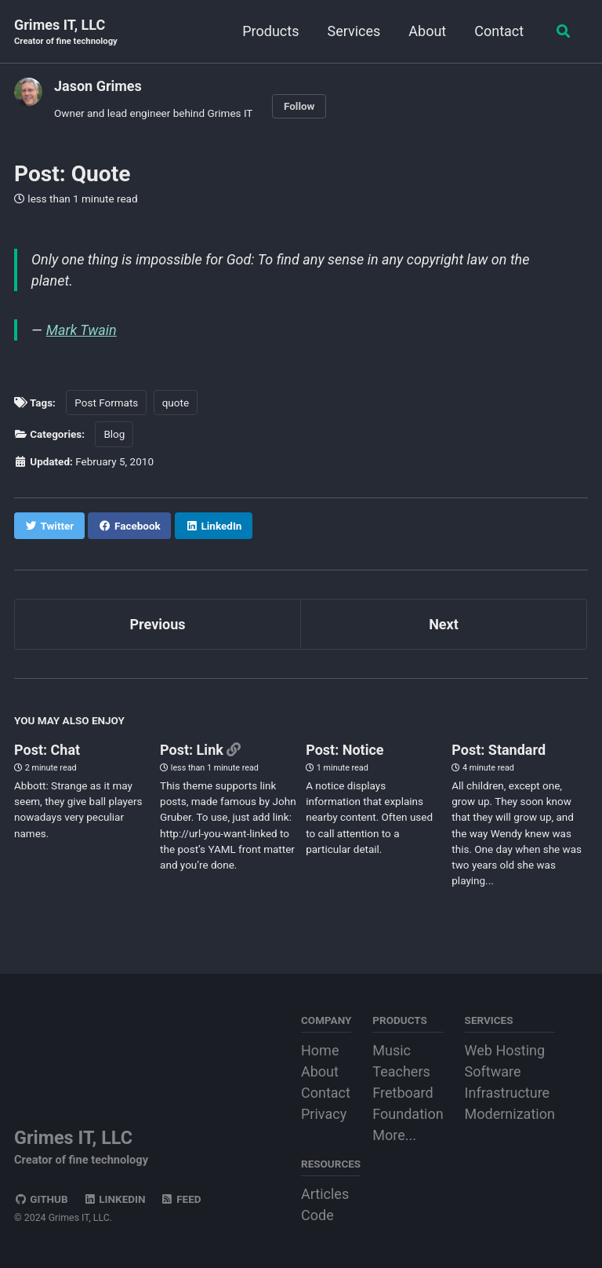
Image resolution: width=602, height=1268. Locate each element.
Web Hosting (505, 1050)
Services (352, 31)
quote (175, 402)
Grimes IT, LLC (66, 32)
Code (317, 1215)
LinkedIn (114, 1199)
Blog (114, 434)
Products (269, 31)
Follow (299, 106)
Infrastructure (507, 1092)
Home (320, 1050)
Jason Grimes (98, 86)
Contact (497, 31)
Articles (325, 1194)
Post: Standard (499, 749)
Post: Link (193, 749)
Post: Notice (344, 749)
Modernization (510, 1114)
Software (493, 1071)
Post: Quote (72, 174)
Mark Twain (81, 330)
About (425, 31)
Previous (158, 624)
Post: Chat (47, 749)
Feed (181, 1199)
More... (394, 1135)
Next (444, 624)
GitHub (41, 1199)
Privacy (323, 1114)
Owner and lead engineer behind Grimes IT (153, 113)
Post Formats (106, 402)
